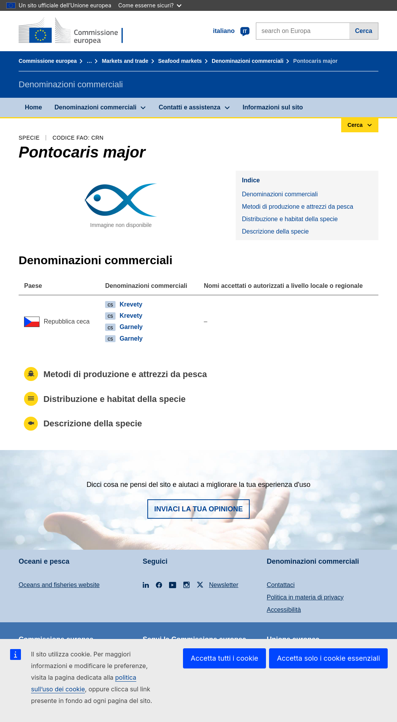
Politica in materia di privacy (305, 597)
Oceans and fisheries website (59, 585)
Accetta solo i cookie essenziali (328, 658)
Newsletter (223, 585)
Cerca (363, 31)
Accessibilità (284, 609)
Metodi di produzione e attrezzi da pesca (297, 206)
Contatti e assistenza (189, 107)
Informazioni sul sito (273, 107)
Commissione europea (48, 61)
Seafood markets (180, 61)
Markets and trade (125, 61)
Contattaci (281, 585)
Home (33, 107)
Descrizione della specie (275, 231)
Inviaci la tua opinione (198, 509)
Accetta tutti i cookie (224, 658)
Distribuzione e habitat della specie (290, 219)
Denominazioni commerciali (247, 61)
